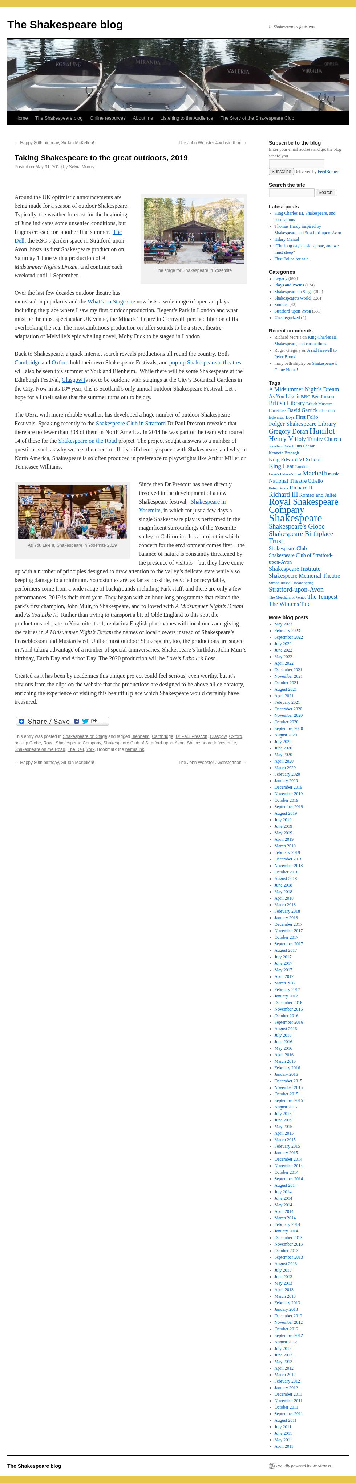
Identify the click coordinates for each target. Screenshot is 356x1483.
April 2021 (284, 695)
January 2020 (286, 780)
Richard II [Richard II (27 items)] (301, 487)
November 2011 (289, 1400)
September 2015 (289, 1100)
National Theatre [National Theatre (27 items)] (288, 481)
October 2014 (287, 1172)
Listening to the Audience (186, 118)
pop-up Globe (28, 742)
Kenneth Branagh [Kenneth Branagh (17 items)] (284, 452)
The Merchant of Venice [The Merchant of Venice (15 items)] (287, 597)
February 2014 (287, 1224)
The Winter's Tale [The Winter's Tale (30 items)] (290, 603)
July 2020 (283, 741)
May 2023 (283, 624)
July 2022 (283, 643)
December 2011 (288, 1394)
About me (143, 118)
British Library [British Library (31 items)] (287, 403)
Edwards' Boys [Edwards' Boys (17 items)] (282, 417)
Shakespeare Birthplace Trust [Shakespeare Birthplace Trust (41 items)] (301, 537)
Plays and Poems (289, 285)
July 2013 (283, 1270)
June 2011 (283, 1433)
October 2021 (287, 682)
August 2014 (286, 1185)
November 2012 (289, 1322)
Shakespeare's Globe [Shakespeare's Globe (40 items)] (297, 526)
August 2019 (286, 813)
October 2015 (287, 1093)
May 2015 (283, 1126)
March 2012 (285, 1374)
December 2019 (288, 787)
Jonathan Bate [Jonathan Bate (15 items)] (280, 446)
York (90, 749)
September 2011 (289, 1413)
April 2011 (284, 1446)
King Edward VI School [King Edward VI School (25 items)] (295, 459)
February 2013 (287, 1302)
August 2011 (286, 1420)
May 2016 (283, 1048)
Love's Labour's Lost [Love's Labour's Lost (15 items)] (285, 474)
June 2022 (283, 650)
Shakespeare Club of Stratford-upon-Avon (144, 742)
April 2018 (284, 898)
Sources (281, 304)
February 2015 (287, 1146)
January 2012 (286, 1387)
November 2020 (289, 715)
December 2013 (288, 1237)
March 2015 (285, 1139)
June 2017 (283, 963)
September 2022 (289, 637)
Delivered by (316, 171)
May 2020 (283, 754)
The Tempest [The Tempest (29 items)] (322, 597)
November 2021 (289, 676)
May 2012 (283, 1361)
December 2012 (288, 1315)
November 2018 (289, 865)
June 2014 (283, 1198)
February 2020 (287, 774)
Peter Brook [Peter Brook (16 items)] (278, 488)
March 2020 (285, 767)
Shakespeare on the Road (88, 441)
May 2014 (283, 1204)
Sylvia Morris (81, 166)
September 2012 (289, 1335)
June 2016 (283, 1041)
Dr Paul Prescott (191, 736)
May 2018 (283, 891)
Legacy (281, 278)
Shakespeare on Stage (85, 736)
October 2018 (287, 872)
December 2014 (288, 1159)
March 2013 (285, 1296)
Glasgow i (73, 380)
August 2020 (286, 735)
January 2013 (286, 1309)
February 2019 (287, 852)
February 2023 (287, 630)
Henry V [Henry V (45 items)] (281, 438)
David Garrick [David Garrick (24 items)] (302, 410)
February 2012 (287, 1381)
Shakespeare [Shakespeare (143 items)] (295, 518)
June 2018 (283, 885)
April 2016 (284, 1054)
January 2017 (286, 996)
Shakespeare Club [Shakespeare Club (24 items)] (288, 548)
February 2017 (287, 989)
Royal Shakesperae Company (72, 742)
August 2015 (286, 1107)
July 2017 (283, 956)
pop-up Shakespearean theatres (205, 362)
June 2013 (283, 1276)
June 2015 (283, 1120)
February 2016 (287, 1067)
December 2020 (288, 708)
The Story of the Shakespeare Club (257, 118)
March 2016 (285, 1061)
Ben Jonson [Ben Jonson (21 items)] (323, 396)
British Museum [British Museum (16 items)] (319, 403)
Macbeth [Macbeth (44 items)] (314, 473)
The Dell (76, 749)
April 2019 (284, 839)
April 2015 (284, 1133)
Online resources (108, 118)
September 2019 (289, 806)
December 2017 (288, 924)
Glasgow (218, 736)
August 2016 (286, 1028)
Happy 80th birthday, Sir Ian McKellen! (54, 142)
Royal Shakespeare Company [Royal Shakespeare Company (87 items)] (303, 506)
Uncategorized (287, 317)
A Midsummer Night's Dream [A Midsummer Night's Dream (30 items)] (304, 389)
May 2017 (283, 969)
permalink (134, 749)
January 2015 (286, 1152)
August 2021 (286, 689)
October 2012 (287, 1328)
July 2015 (283, 1113)
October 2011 (286, 1407)
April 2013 (284, 1289)
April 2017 (284, 976)
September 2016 (289, 1022)
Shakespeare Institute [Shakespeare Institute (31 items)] (294, 568)
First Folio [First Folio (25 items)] (307, 417)
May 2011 (283, 1439)
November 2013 (289, 1244)
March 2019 (285, 845)
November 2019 (289, 793)
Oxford (60, 362)
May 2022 (283, 656)
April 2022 (284, 663)
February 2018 (287, 911)
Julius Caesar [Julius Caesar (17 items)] (303, 446)
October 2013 (287, 1250)
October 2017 (287, 937)
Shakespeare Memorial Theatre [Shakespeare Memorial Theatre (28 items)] (304, 576)
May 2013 (283, 1283)
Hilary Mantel (287, 239)
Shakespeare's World (293, 298)
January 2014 (286, 1231)
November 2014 (289, 1165)
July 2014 (283, 1191)
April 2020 (284, 761)
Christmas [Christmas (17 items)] (277, 410)
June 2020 (283, 748)
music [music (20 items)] (333, 473)
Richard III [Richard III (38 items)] (283, 494)
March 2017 (285, 983)
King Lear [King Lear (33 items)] (281, 466)
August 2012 (286, 1341)
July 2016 (283, 1035)
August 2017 (286, 950)
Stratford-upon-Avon (293, 311)
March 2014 (285, 1217)
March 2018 (285, 904)
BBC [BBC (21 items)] (306, 396)
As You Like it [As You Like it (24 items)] (284, 396)
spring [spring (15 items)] (309, 583)
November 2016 (289, 1009)
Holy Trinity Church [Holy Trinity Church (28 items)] (318, 439)
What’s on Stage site (112, 301)
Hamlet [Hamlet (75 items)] (322, 430)
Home (21, 118)
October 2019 (287, 800)
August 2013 (286, 1263)
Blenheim (141, 736)
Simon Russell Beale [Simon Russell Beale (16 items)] (286, 583)
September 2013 (289, 1257)
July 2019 (283, 819)
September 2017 (289, 943)
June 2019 (283, 826)
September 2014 (289, 1178)
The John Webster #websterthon (212, 142)
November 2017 (289, 930)
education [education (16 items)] (327, 410)
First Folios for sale (292, 258)
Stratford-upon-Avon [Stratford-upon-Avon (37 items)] (296, 589)
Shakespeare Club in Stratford (131, 423)
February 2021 (287, 702)
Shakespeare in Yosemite (211, 742)
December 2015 (288, 1080)
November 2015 (289, 1087)
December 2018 (288, 859)
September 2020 (289, 728)
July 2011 (283, 1426)
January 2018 (286, 917)
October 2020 (287, 721)
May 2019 (283, 832)
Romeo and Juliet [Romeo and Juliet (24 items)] (317, 495)
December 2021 (288, 669)
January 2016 (286, 1074)
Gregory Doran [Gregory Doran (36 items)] (288, 431)
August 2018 (286, 878)
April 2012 (284, 1368)
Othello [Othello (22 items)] (315, 481)
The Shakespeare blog (65, 24)
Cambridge (28, 362)
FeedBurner (328, 171)
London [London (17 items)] (302, 466)
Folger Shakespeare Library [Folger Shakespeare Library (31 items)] (302, 423)
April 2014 (284, 1211)
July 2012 (283, 1348)
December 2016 (288, 1002)
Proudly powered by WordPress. (304, 1465)
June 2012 (283, 1355)
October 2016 (287, 1015)
